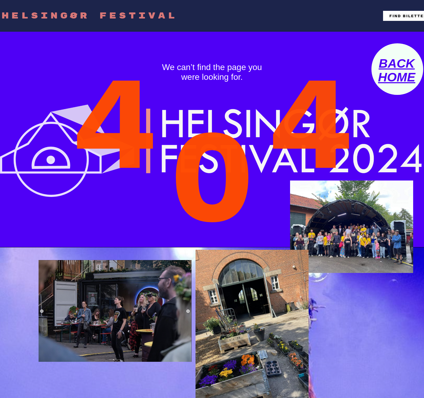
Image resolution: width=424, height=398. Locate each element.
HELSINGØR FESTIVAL (90, 16)
